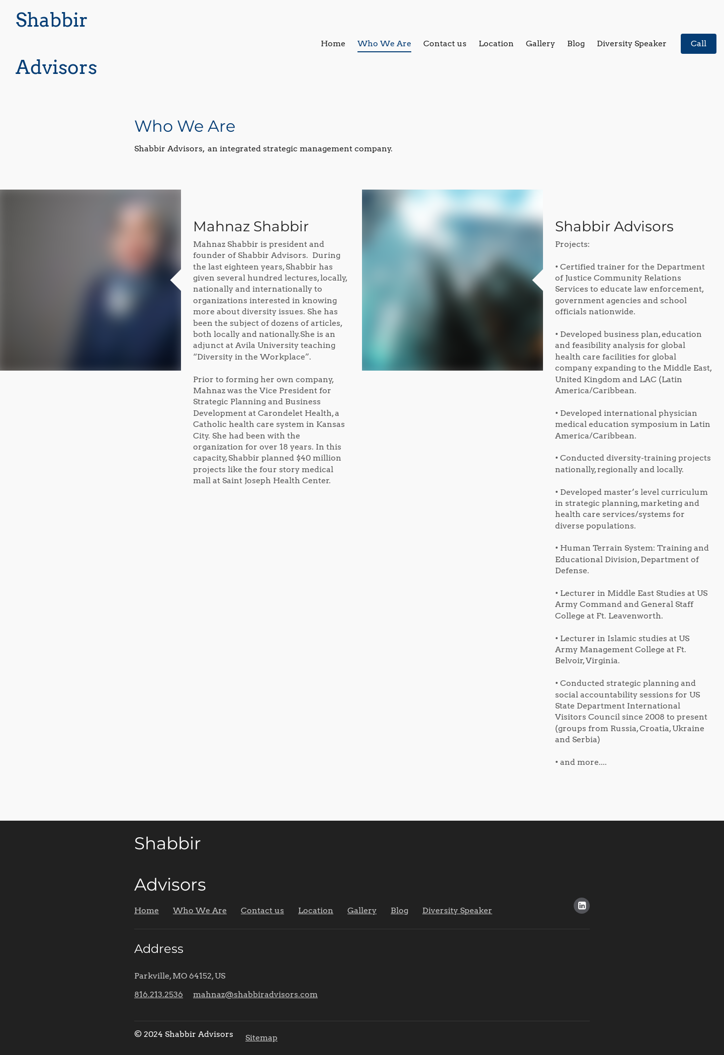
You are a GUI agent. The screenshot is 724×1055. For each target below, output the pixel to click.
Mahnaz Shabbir (251, 226)
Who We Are (384, 43)
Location (496, 43)
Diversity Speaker (632, 43)
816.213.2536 (158, 994)
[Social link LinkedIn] (582, 906)
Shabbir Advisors (616, 226)
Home (333, 43)
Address (159, 948)
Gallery (540, 43)
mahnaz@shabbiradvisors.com (255, 994)
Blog (576, 43)
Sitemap (261, 1037)
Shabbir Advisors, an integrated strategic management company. (263, 148)
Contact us (445, 43)
